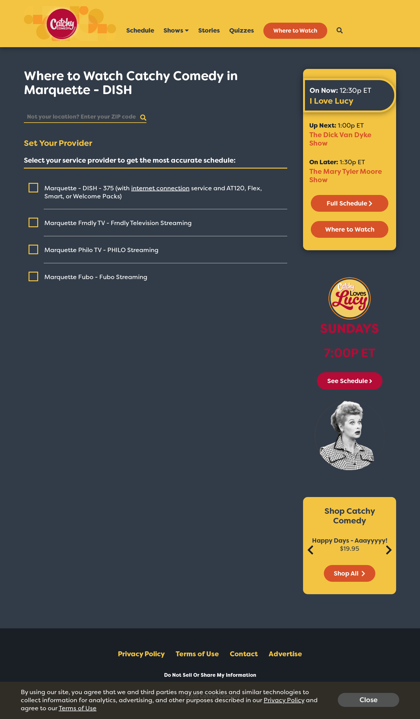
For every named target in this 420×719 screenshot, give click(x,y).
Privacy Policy (141, 653)
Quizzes (241, 30)
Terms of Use (197, 653)
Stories (209, 30)
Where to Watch (295, 30)
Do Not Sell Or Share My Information (210, 675)
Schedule (140, 30)
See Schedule (349, 381)
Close (369, 699)
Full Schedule (350, 203)
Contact (244, 653)
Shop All (349, 573)
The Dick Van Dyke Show (340, 139)
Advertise (285, 653)
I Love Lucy (331, 101)
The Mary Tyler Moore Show (345, 175)
